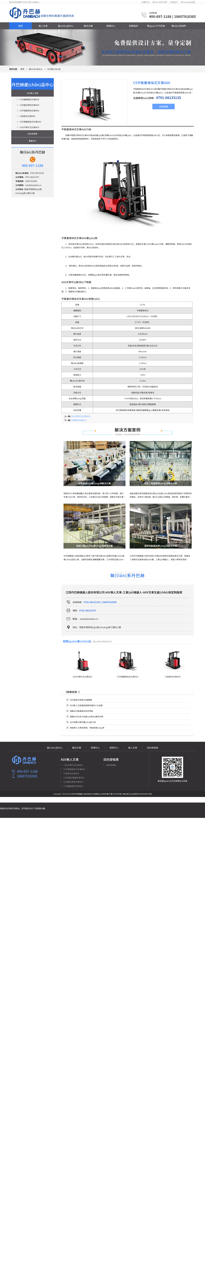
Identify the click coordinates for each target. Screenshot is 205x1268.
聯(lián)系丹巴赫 (159, 2)
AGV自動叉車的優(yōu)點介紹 (83, 722)
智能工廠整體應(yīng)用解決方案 (160, 483)
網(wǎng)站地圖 (188, 2)
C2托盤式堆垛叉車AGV (29, 105)
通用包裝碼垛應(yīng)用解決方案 (160, 545)
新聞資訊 (133, 25)
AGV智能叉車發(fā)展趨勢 (81, 699)
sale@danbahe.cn (33, 185)
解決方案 (88, 25)
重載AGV (32, 140)
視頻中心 (110, 25)
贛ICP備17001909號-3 (114, 794)
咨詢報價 (163, 106)
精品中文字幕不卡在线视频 (11, 813)
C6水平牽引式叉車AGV (29, 127)
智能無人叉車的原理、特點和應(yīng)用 (87, 727)
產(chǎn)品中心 (65, 25)
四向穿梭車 (32, 133)
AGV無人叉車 (32, 93)
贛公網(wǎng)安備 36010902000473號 (137, 794)
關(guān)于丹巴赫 (156, 25)
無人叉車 (43, 25)
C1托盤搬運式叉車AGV (29, 99)
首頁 (20, 25)
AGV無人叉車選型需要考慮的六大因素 (86, 705)
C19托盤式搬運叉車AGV (74, 777)
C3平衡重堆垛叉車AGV (29, 110)
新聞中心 (95, 747)
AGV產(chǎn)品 (54, 69)
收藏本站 (145, 2)
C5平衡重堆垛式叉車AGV (30, 121)
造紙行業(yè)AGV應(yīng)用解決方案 (94, 545)
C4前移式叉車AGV (27, 116)
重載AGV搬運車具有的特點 (81, 711)
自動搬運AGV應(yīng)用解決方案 (94, 483)
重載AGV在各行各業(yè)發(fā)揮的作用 (86, 716)
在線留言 (174, 2)
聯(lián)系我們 (179, 25)
